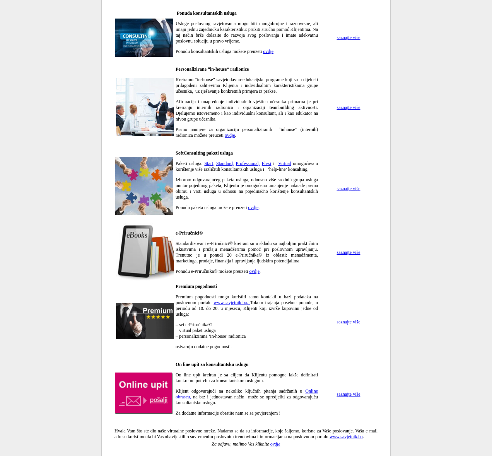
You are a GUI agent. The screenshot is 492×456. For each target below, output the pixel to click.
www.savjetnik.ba (346, 436)
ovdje (268, 51)
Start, (209, 163)
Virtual (284, 163)
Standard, (225, 163)
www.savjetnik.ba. (232, 302)
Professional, (248, 163)
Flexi (267, 163)
